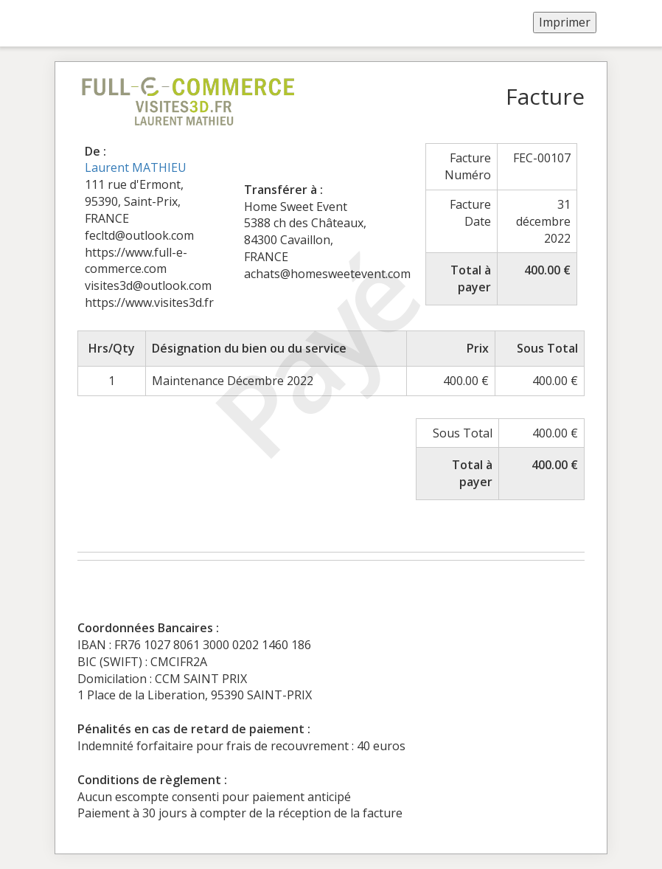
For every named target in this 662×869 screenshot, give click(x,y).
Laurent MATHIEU (136, 167)
